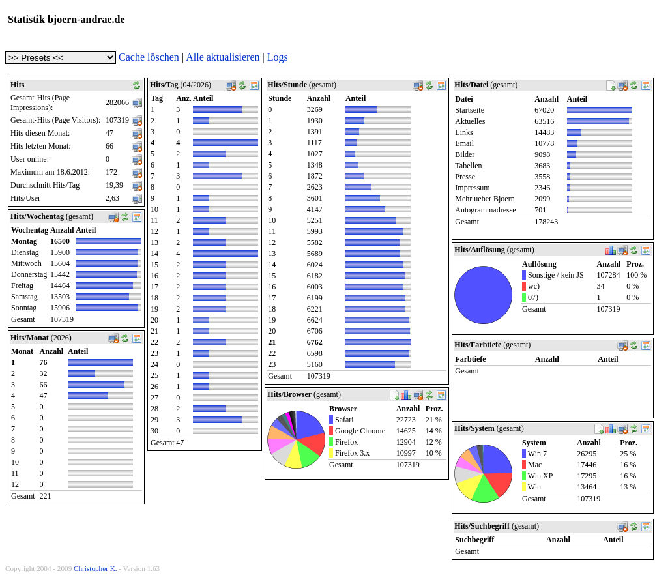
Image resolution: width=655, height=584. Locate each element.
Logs (277, 57)
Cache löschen (149, 57)
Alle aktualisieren (222, 57)
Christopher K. (95, 568)
